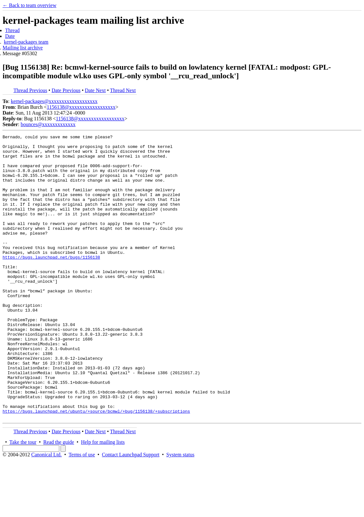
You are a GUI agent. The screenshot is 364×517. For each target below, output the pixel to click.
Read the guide (58, 499)
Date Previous (66, 90)
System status (180, 511)
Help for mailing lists (103, 499)
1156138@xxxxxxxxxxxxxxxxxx (81, 107)
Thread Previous (30, 90)
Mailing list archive (23, 47)
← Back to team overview (29, 5)
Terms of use (82, 511)
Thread (12, 30)
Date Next (95, 90)
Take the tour (22, 499)
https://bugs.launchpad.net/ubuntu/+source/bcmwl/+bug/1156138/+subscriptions (96, 467)
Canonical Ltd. (46, 511)
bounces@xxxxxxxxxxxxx (48, 124)
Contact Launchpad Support (131, 511)
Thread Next (123, 90)
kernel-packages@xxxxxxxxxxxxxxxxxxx (54, 101)
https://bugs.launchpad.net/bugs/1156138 (51, 282)
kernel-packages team (26, 42)
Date (10, 36)
